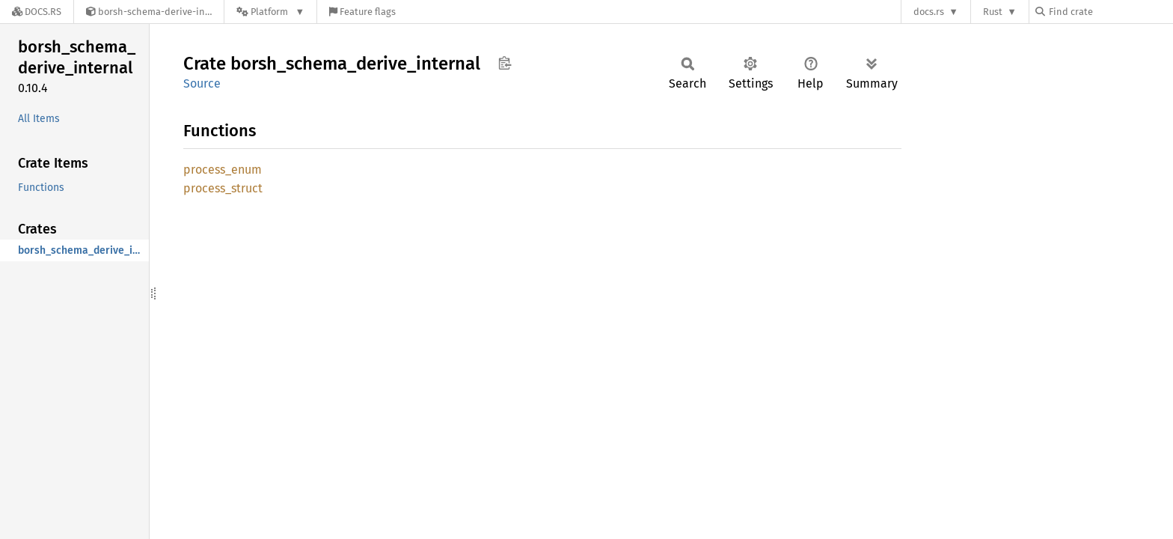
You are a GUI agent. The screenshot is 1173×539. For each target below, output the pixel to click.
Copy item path (504, 63)
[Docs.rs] (36, 11)
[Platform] (270, 11)
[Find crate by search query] (1110, 11)
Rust (992, 11)
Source (202, 83)
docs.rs (928, 11)
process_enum (222, 169)
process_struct (223, 188)
